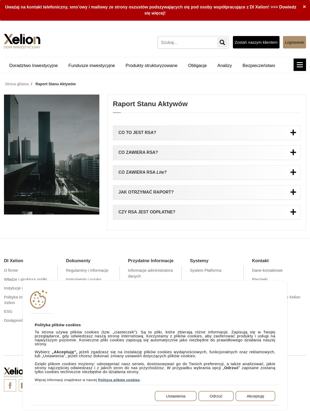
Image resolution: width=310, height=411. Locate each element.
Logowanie (294, 42)
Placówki (260, 279)
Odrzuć (216, 396)
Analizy (225, 65)
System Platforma (205, 270)
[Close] (304, 6)
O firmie (11, 270)
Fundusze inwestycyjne (91, 65)
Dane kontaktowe (267, 270)
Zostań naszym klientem (256, 42)
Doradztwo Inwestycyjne (33, 65)
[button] (300, 65)
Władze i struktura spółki (25, 279)
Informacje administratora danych (150, 273)
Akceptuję (255, 396)
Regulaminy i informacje (87, 270)
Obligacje (197, 65)
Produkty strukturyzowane (152, 65)
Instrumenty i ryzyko (83, 279)
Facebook (10, 385)
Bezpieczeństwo (258, 65)
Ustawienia (175, 396)
